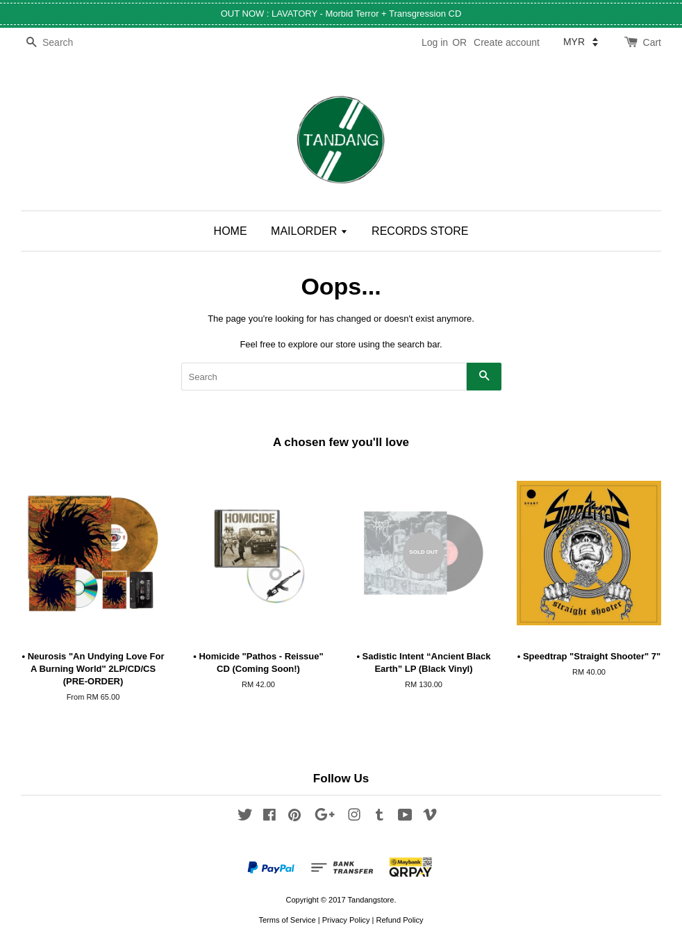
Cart (652, 42)
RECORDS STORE (420, 231)
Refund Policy (399, 920)
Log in (435, 42)
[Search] (62, 43)
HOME (230, 231)
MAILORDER (309, 231)
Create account (507, 42)
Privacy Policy (346, 920)
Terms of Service (286, 920)
